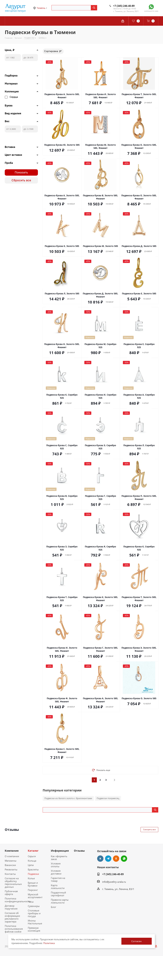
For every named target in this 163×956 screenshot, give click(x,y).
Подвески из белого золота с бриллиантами (68, 798)
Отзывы (79, 850)
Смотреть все (149, 829)
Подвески (33, 873)
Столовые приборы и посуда (34, 913)
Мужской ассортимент (35, 896)
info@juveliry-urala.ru (114, 881)
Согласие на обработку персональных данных (13, 882)
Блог (53, 907)
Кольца (32, 860)
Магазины (10, 860)
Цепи (31, 865)
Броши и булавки (33, 884)
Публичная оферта (11, 893)
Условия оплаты (55, 865)
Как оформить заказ (59, 858)
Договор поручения (11, 907)
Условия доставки (56, 872)
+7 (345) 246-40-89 (124, 6)
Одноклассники (116, 858)
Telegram (108, 858)
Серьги (32, 856)
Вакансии (10, 865)
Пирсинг (33, 890)
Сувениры (34, 906)
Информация (60, 850)
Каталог (33, 850)
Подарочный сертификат (58, 894)
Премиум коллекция (34, 929)
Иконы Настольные (35, 922)
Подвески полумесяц (108, 798)
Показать (21, 172)
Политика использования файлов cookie (14, 928)
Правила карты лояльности (60, 901)
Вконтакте (100, 858)
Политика (49, 943)
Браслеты (33, 869)
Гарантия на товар (58, 879)
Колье (31, 878)
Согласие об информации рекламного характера (12, 917)
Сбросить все (21, 180)
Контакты (10, 873)
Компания (11, 850)
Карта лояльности (58, 887)
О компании (12, 856)
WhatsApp (124, 858)
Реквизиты (11, 869)
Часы (31, 901)
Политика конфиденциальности (17, 900)
